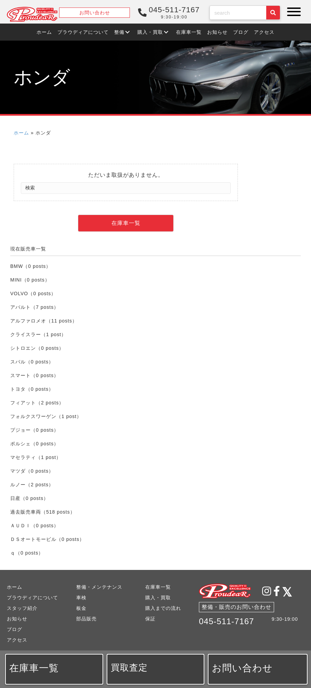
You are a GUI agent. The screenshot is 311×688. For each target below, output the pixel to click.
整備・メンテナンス (99, 587)
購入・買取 (158, 597)
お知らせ (17, 618)
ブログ (14, 629)
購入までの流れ (163, 608)
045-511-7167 (226, 621)
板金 (81, 608)
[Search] (126, 188)
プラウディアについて (32, 597)
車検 (81, 597)
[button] (292, 12)
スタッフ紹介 (22, 608)
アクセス (17, 640)
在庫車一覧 (158, 587)
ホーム (21, 132)
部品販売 (86, 618)
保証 (150, 618)
